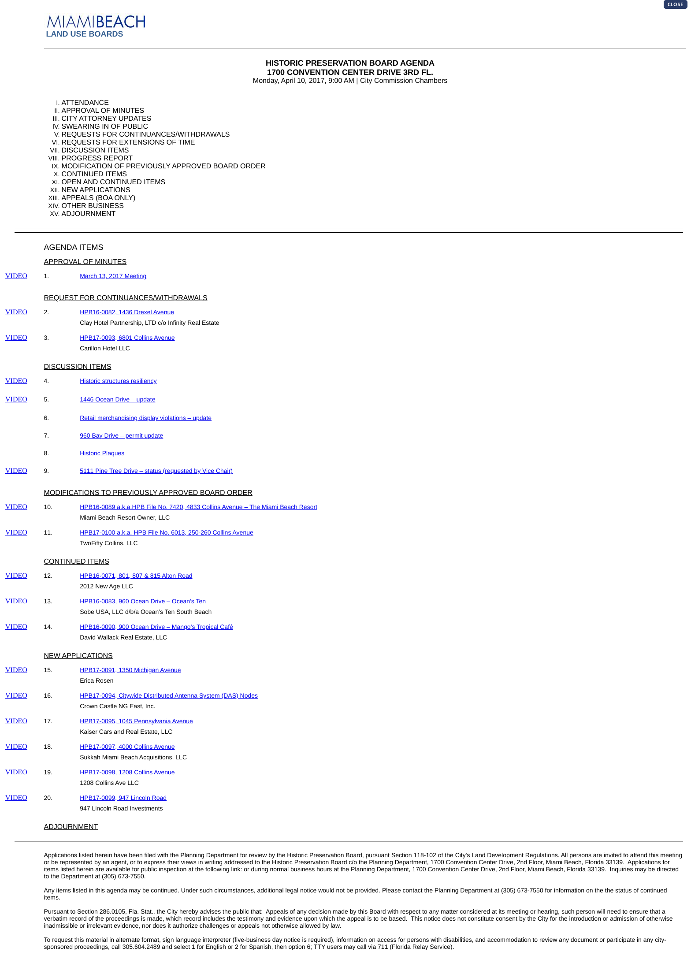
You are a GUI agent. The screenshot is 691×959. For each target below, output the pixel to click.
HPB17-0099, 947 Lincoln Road (123, 797)
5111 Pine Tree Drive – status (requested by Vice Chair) (156, 470)
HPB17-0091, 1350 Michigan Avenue (130, 669)
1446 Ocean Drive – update (117, 399)
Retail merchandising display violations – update (146, 417)
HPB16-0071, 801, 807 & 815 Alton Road (136, 575)
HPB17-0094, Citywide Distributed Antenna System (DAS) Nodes (169, 695)
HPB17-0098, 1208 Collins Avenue (127, 772)
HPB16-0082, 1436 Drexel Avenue (127, 312)
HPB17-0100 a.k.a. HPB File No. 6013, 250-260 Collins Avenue (166, 532)
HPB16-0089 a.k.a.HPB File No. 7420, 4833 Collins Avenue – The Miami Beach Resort (198, 506)
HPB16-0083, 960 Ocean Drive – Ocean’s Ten (143, 601)
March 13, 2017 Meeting (113, 275)
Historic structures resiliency (118, 380)
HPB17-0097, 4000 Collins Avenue (127, 746)
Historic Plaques (102, 453)
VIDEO (16, 276)
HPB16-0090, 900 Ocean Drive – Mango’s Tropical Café (156, 626)
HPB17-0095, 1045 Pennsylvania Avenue (136, 721)
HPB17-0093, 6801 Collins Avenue (127, 337)
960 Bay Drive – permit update (121, 435)
